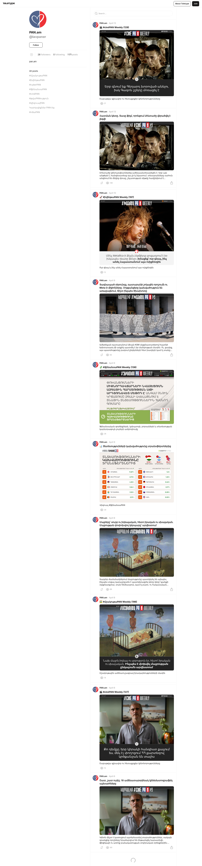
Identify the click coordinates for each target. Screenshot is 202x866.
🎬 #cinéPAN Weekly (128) (115, 28)
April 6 (113, 696)
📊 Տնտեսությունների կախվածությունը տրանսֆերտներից (136, 450)
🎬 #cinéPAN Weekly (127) (115, 700)
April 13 (113, 24)
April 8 (113, 522)
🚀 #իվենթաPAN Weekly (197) (118, 199)
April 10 (113, 195)
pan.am (33, 61)
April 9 (113, 283)
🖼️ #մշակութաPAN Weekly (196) (119, 610)
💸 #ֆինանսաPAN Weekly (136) (119, 370)
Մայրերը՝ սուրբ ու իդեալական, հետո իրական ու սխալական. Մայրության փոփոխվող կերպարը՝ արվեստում (130, 529)
